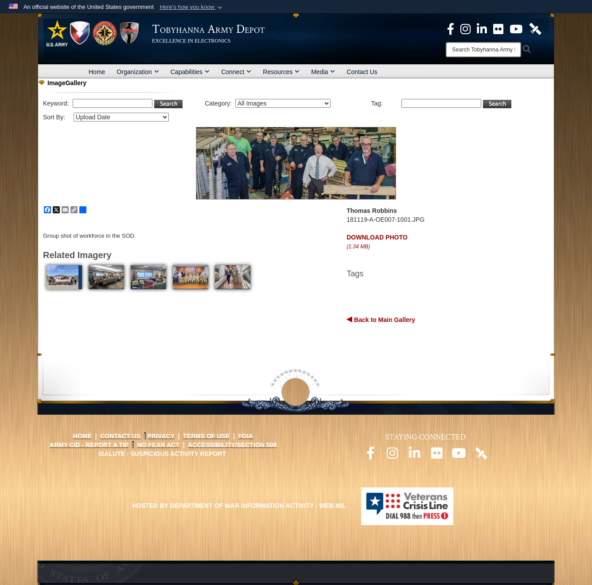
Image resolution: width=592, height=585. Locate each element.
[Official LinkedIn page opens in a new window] (482, 28)
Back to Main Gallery (383, 319)
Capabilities (190, 71)
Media (323, 71)
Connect (236, 71)
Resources (281, 71)
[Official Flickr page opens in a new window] (498, 28)
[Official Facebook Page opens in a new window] (450, 28)
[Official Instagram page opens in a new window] (465, 28)
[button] (192, 7)
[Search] (483, 49)
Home (97, 71)
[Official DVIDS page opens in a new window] (535, 28)
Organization (138, 71)
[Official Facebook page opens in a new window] (370, 455)
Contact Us (362, 71)
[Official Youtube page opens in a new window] (459, 455)
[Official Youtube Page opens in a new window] (516, 28)
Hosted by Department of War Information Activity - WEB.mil (239, 505)
